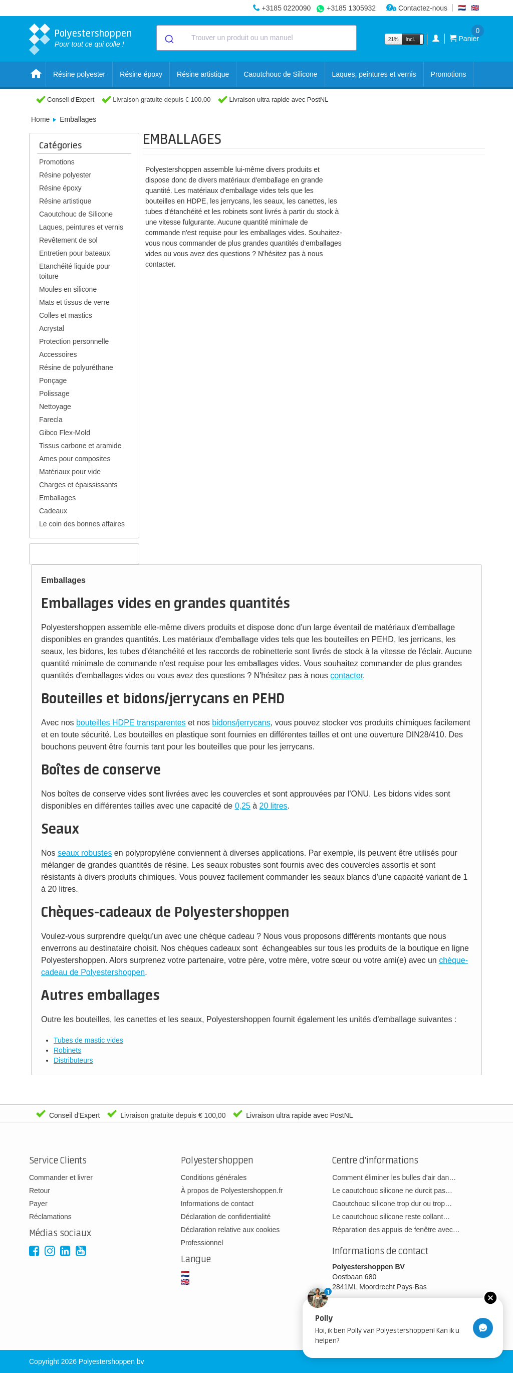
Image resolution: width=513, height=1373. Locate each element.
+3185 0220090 (286, 8)
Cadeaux (53, 511)
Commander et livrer (61, 1177)
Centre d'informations (375, 1160)
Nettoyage (55, 407)
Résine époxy (141, 74)
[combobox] (256, 38)
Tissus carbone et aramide (80, 446)
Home (40, 119)
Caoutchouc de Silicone (280, 74)
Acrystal (51, 328)
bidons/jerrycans (241, 722)
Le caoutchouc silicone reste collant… (391, 1217)
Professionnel (202, 1243)
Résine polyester (79, 74)
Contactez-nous (416, 8)
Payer (38, 1204)
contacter (159, 264)
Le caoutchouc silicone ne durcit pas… (392, 1191)
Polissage (54, 393)
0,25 (242, 806)
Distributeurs (73, 1060)
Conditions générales (214, 1177)
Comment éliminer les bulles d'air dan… (394, 1177)
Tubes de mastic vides (88, 1040)
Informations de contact (217, 1204)
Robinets (67, 1050)
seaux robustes (85, 853)
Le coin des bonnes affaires (82, 524)
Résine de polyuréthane (76, 367)
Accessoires (58, 354)
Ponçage (53, 380)
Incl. (410, 39)
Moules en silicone (68, 289)
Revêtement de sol (68, 240)
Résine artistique (203, 74)
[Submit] (168, 38)
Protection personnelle (74, 341)
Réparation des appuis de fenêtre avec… (396, 1230)
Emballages (57, 498)
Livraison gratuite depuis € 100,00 (161, 99)
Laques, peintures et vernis (374, 74)
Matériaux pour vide (70, 472)
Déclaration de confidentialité (226, 1217)
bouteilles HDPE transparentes (131, 722)
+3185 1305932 (351, 8)
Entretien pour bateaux (74, 253)
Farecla (51, 420)
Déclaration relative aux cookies (230, 1230)
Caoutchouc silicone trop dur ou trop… (392, 1204)
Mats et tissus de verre (74, 302)
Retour (39, 1191)
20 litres (274, 806)
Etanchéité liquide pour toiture (74, 271)
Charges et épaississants (78, 485)
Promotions (448, 74)
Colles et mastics (65, 315)
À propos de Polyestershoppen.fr (232, 1191)
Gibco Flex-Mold (64, 433)
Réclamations (50, 1217)
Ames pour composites (74, 459)
